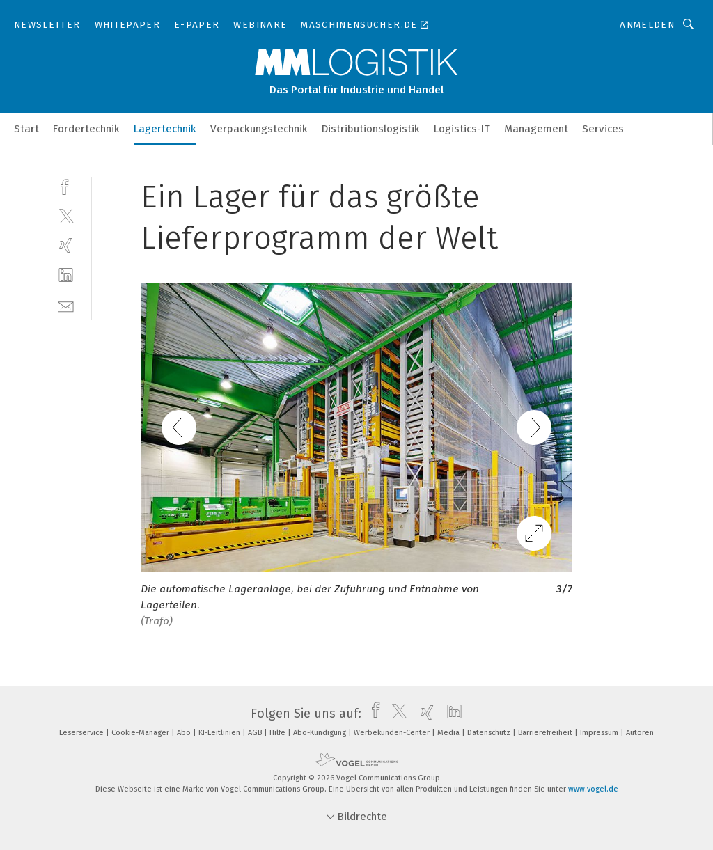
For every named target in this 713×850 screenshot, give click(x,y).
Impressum (600, 732)
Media (449, 732)
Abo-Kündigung (320, 732)
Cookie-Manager (141, 732)
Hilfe (278, 732)
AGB (256, 732)
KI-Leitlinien (220, 732)
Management (536, 129)
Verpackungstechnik (259, 129)
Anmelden (647, 25)
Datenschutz (489, 732)
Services (603, 129)
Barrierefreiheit (546, 732)
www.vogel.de (593, 789)
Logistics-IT (462, 129)
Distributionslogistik (371, 129)
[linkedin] (66, 275)
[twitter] (66, 215)
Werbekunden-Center (393, 732)
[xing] (66, 245)
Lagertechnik (165, 129)
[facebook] (66, 185)
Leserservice (82, 732)
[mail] (66, 305)
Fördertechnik (86, 129)
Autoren (640, 732)
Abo (185, 732)
